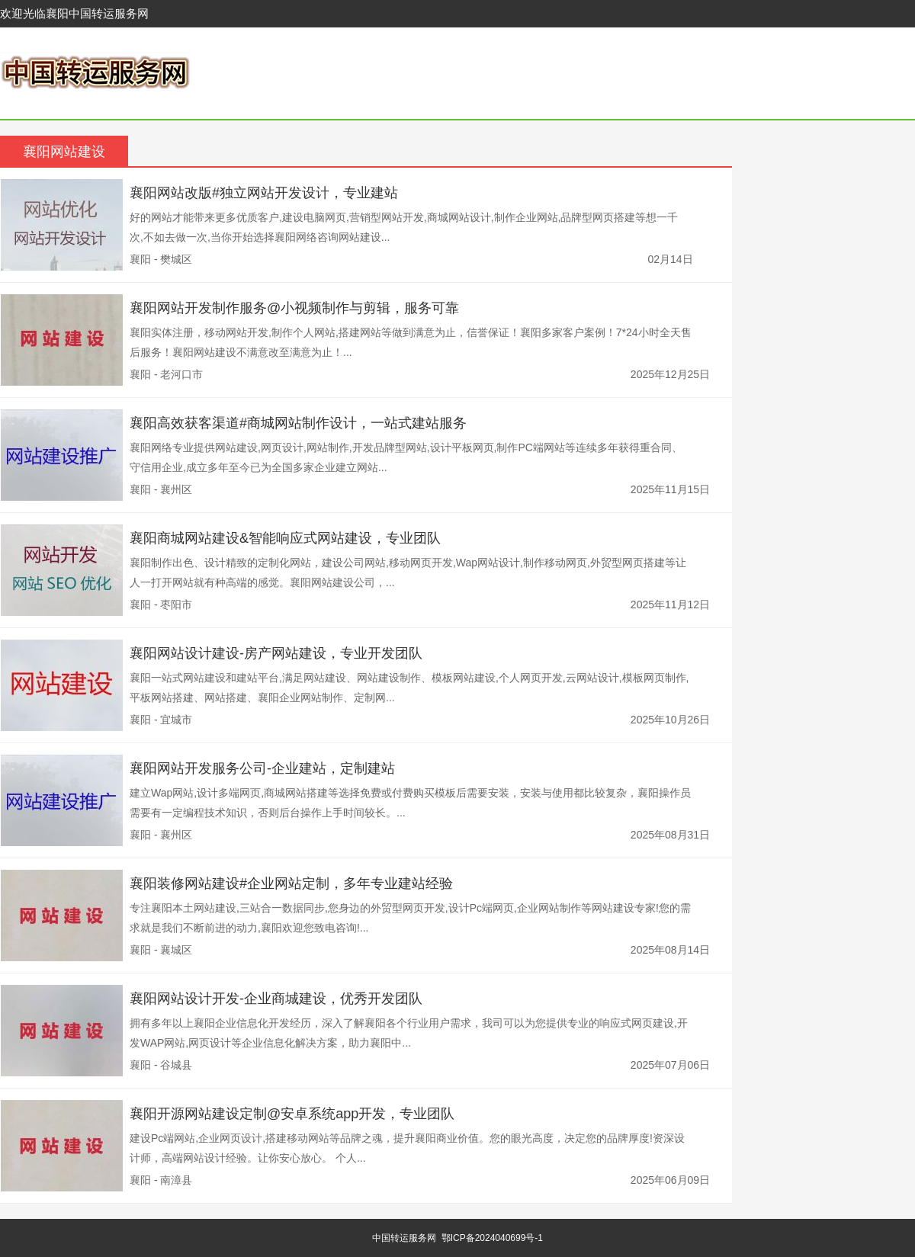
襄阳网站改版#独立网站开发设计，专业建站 (264, 192)
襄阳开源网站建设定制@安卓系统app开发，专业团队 (292, 1113)
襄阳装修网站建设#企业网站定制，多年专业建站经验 (291, 883)
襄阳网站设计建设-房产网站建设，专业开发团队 (276, 653)
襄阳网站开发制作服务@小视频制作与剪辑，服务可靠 (294, 308)
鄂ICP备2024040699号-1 (492, 1238)
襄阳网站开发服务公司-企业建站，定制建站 (262, 768)
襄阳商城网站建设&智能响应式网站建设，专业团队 (285, 538)
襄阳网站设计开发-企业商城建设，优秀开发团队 (276, 998)
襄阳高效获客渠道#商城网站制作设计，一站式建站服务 (298, 423)
